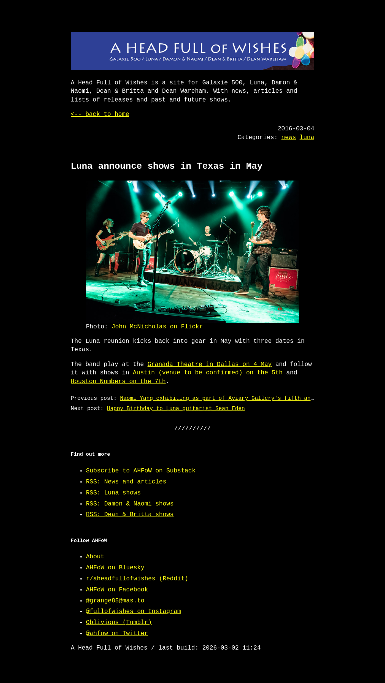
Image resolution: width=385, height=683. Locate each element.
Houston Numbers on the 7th (118, 381)
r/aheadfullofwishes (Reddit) (137, 579)
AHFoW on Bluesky (115, 568)
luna (307, 137)
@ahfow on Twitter (117, 633)
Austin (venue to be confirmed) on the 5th (208, 373)
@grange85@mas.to (115, 601)
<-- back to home (100, 114)
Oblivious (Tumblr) (119, 622)
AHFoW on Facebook (117, 590)
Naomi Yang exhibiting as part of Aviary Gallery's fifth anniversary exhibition (248, 398)
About (95, 557)
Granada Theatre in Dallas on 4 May (210, 364)
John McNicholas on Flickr (157, 327)
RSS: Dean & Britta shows (129, 514)
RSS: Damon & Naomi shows (129, 504)
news (289, 137)
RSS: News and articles (126, 482)
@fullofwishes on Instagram (133, 611)
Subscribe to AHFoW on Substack (141, 471)
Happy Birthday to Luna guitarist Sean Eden (176, 408)
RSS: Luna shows (113, 493)
